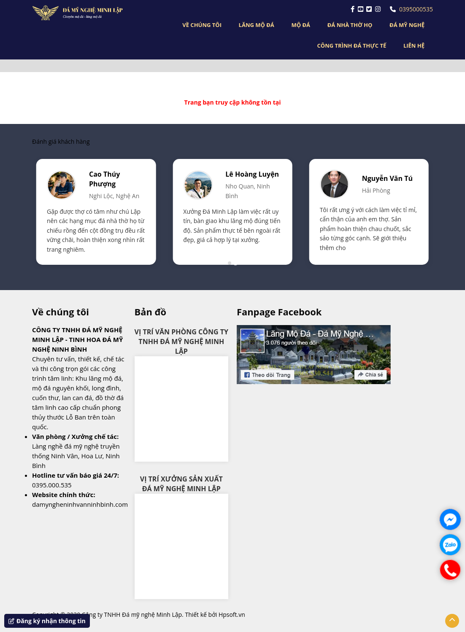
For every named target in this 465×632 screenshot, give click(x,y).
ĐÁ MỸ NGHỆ (406, 25)
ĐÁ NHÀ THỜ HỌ (350, 25)
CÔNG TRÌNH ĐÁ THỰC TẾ (352, 45)
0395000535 (411, 9)
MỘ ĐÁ (300, 25)
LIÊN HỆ (413, 45)
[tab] (229, 263)
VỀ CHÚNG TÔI (202, 25)
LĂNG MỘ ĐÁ (256, 25)
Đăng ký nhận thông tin (47, 621)
